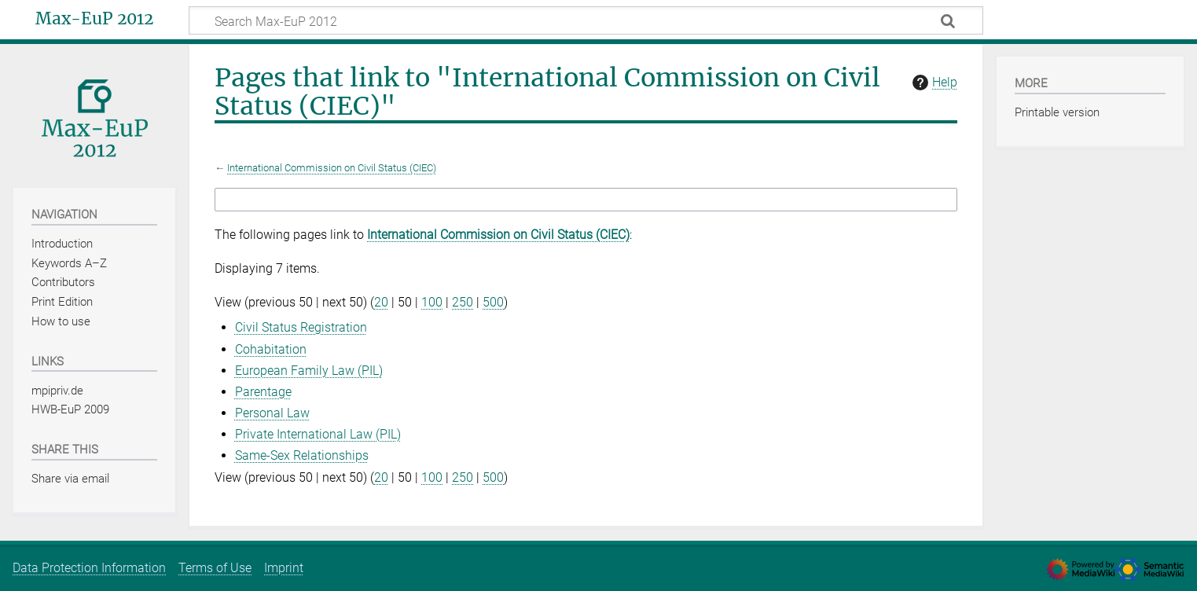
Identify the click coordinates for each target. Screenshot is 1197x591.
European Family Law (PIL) (309, 370)
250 (462, 302)
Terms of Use (215, 567)
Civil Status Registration (301, 327)
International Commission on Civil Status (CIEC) (331, 168)
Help (933, 82)
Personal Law (272, 413)
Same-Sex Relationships (302, 455)
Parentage (263, 391)
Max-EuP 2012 (94, 19)
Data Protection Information (89, 567)
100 (431, 302)
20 (381, 302)
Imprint (283, 567)
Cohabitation (271, 349)
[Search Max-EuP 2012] (585, 20)
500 (493, 302)
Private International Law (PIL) (318, 434)
